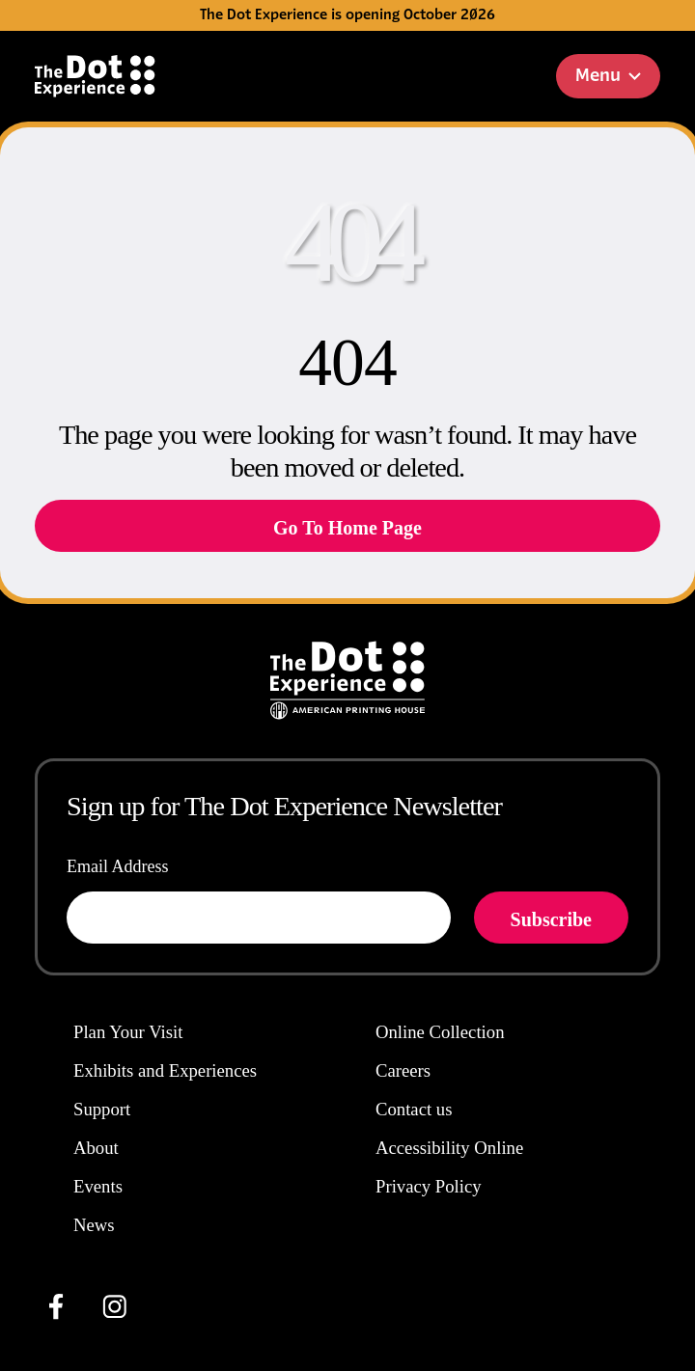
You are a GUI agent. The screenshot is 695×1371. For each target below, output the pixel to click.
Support (101, 1109)
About (96, 1148)
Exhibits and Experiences (165, 1070)
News (94, 1225)
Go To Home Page (347, 527)
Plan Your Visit (127, 1032)
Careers (403, 1070)
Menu (608, 76)
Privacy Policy (428, 1186)
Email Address (118, 866)
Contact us (413, 1109)
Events (98, 1186)
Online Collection (440, 1032)
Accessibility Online (449, 1148)
